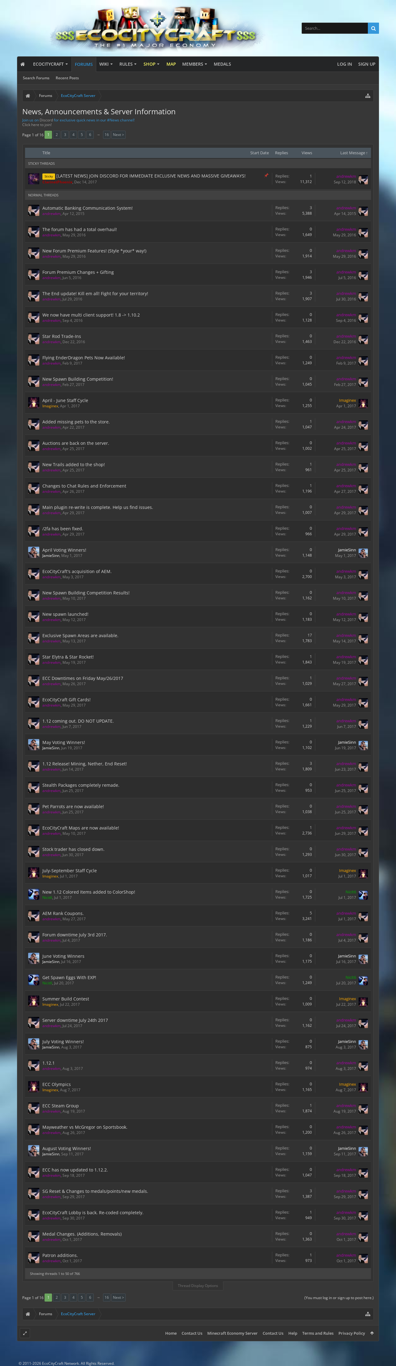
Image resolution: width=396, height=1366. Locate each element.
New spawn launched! (65, 614)
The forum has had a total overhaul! (79, 229)
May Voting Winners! (63, 742)
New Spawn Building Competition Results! (86, 593)
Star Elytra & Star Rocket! (68, 657)
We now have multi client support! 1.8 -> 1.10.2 (91, 315)
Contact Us (192, 1333)
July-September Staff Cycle (69, 870)
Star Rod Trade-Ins (61, 336)
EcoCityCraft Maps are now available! (80, 828)
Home (171, 1333)
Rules (126, 64)
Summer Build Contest (65, 999)
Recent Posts (67, 78)
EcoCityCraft (48, 64)
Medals (222, 64)
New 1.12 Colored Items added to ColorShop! (88, 892)
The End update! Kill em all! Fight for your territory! (95, 293)
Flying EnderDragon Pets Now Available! (83, 358)
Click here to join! (37, 124)
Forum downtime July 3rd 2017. (74, 935)
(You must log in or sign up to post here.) (339, 1297)
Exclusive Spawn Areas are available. (80, 635)
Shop (150, 64)
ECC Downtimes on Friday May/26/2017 (82, 678)
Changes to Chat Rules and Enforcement (84, 486)
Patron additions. (60, 1255)
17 (310, 635)
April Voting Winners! (64, 550)
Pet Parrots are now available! (73, 806)
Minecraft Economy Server (232, 1333)
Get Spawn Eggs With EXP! (69, 977)
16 (107, 134)
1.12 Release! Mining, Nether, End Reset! (84, 764)
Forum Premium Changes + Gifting (78, 272)
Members (192, 64)
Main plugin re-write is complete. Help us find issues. (97, 507)
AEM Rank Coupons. (63, 913)
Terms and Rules (318, 1333)
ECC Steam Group (60, 1106)
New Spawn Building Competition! (77, 379)
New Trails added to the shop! (73, 464)
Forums (84, 64)
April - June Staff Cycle (65, 400)
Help (292, 1333)
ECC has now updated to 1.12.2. (75, 1170)
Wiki (104, 64)
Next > (118, 134)
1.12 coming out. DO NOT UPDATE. (78, 721)
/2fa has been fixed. (62, 529)
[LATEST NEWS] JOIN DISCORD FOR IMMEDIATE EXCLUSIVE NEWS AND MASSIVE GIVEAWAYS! (151, 176)
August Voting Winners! (66, 1148)
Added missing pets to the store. (76, 422)
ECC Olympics (56, 1084)
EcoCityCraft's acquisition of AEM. (77, 571)
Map (171, 64)
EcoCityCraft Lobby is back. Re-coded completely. (93, 1212)
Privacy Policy (351, 1333)
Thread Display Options (198, 1285)
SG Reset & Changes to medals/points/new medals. (95, 1191)
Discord (46, 120)
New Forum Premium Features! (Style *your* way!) (94, 251)
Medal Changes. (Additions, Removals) (82, 1234)
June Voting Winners (63, 956)
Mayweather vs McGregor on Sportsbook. (84, 1127)
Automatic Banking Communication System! (87, 208)
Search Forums (36, 78)
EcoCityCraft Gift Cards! (66, 700)
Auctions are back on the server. (75, 443)
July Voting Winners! (63, 1041)
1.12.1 (48, 1063)
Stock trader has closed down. (73, 849)
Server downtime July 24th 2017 (75, 1020)
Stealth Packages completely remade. (80, 785)
